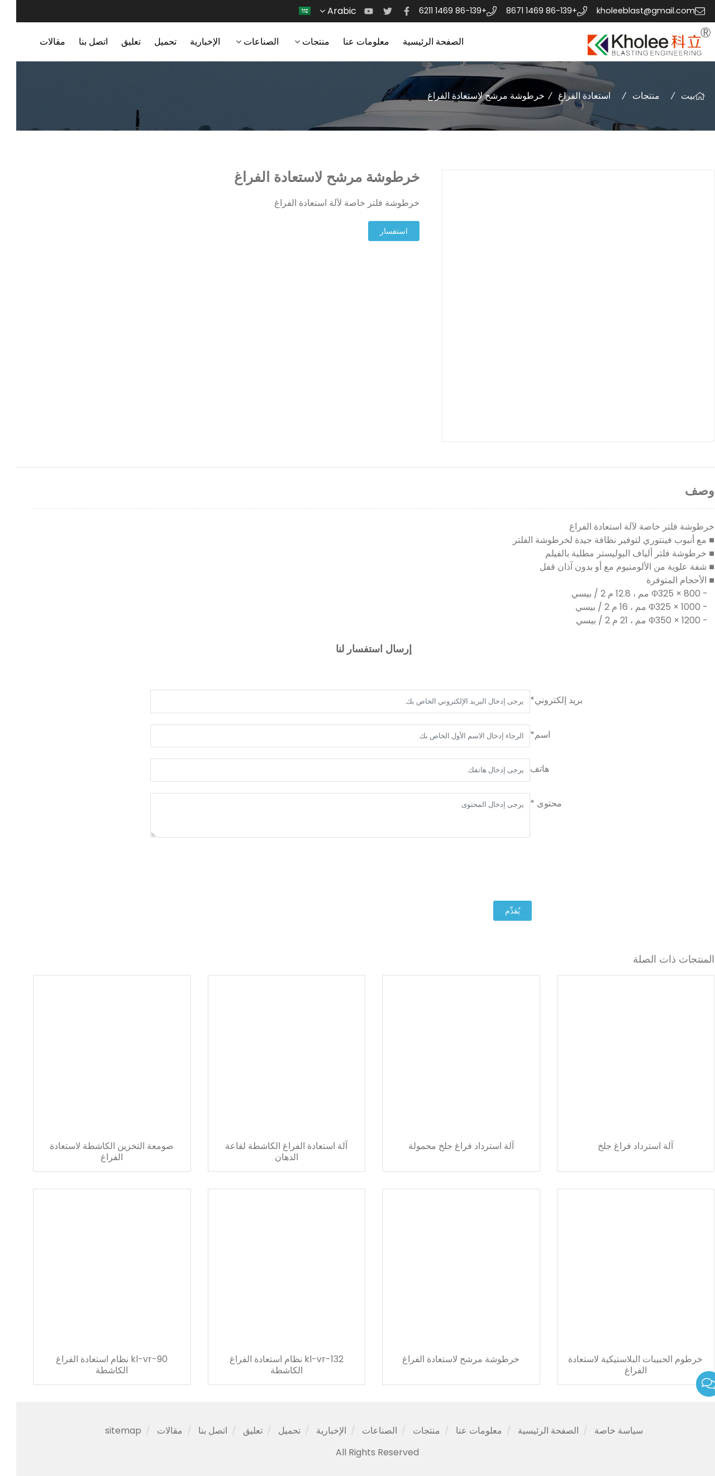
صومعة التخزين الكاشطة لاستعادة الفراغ (96, 1152)
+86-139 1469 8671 (525, 10)
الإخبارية (189, 41)
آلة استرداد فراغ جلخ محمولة (445, 1146)
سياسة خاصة (602, 1430)
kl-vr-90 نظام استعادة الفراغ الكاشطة (95, 1365)
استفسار (378, 231)
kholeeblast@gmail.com (629, 10)
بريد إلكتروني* (540, 700)
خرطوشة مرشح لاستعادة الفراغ (444, 1359)
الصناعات (245, 41)
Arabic (319, 11)
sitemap (107, 1430)
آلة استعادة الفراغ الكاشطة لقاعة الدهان (270, 1152)
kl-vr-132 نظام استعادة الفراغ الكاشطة (270, 1365)
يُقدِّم (496, 910)
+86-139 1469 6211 (436, 10)
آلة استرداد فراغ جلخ (619, 1146)
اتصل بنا (77, 41)
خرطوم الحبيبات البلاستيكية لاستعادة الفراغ (619, 1365)
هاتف (523, 768)
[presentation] (496, 870)
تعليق (115, 41)
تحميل (149, 41)
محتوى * (530, 803)
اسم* (524, 734)
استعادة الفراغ (568, 95)
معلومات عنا (350, 41)
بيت (672, 95)
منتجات (299, 41)
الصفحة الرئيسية (417, 41)
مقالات (36, 41)
